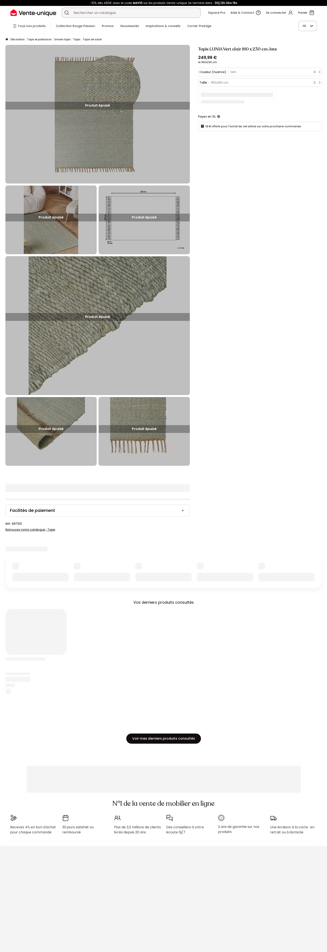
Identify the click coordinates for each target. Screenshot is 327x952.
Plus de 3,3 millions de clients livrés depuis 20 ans (137, 830)
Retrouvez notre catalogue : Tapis (30, 530)
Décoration (18, 39)
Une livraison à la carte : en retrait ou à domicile (292, 830)
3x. (214, 116)
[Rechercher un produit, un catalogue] (67, 13)
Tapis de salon (92, 39)
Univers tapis (62, 39)
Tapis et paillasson (39, 39)
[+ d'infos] (218, 116)
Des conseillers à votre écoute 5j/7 (185, 830)
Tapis (76, 39)
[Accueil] (6, 39)
